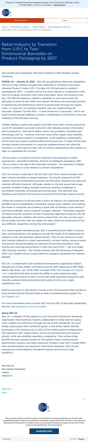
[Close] (85, 2)
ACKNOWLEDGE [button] (44, 431)
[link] (7, 12)
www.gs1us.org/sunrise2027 (31, 306)
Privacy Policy (7, 439)
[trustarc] (81, 439)
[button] (22, 20)
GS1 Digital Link (10, 296)
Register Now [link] (59, 5)
